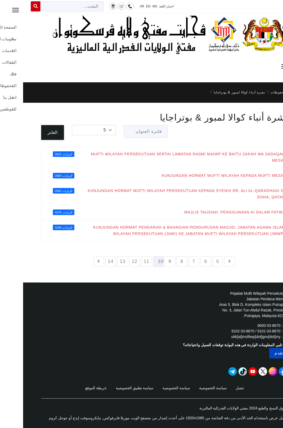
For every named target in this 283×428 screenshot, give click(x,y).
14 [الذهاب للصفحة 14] (88, 261)
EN (125, 6)
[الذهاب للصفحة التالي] (75, 261)
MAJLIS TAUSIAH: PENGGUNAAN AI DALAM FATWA (211, 212)
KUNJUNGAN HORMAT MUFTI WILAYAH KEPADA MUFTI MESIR (200, 175)
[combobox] (48, 6)
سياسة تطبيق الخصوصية (112, 388)
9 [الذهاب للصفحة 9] (146, 261)
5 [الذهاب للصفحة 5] (194, 261)
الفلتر (29, 132)
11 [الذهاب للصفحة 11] (123, 261)
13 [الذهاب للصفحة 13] (99, 261)
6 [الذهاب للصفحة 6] (182, 261)
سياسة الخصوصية (190, 388)
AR (119, 6)
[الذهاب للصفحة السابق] (206, 261)
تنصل (217, 388)
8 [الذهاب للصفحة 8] (158, 261)
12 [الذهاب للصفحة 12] (111, 261)
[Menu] (141, 66)
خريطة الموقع (73, 388)
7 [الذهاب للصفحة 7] (170, 261)
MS (131, 6)
